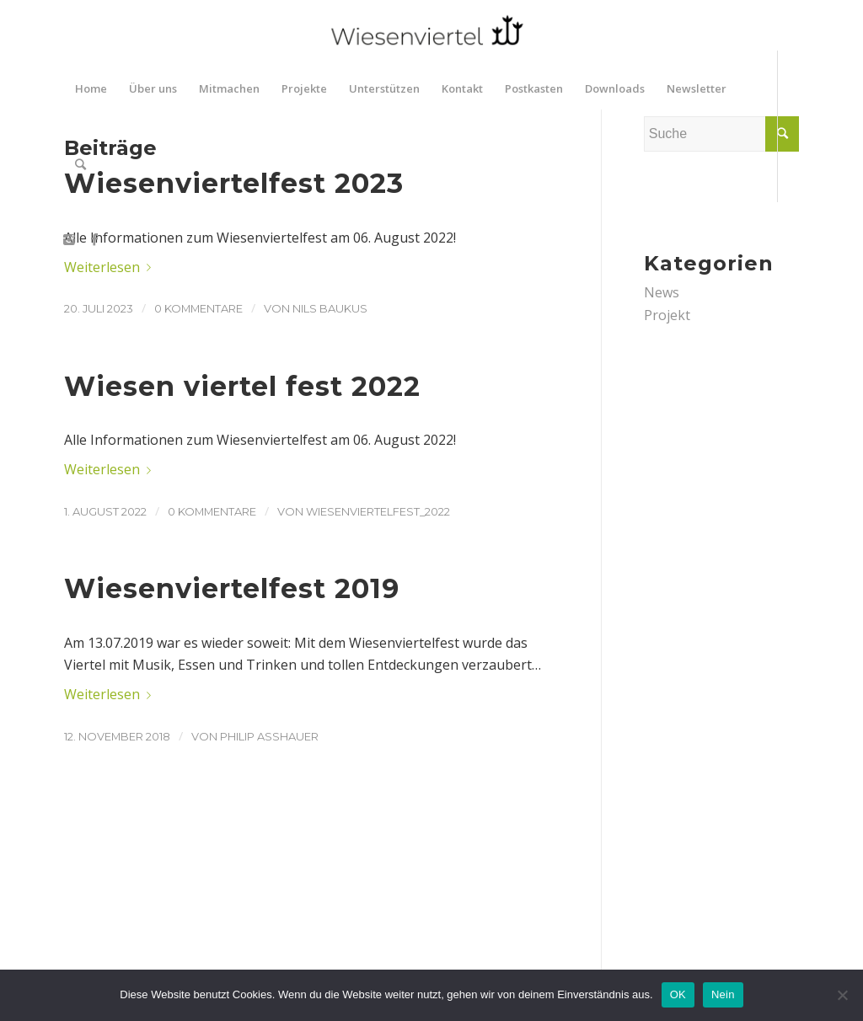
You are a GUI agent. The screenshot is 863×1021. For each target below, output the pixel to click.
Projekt (667, 315)
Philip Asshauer (269, 736)
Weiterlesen (111, 267)
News (661, 292)
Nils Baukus (329, 308)
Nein (723, 994)
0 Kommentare (198, 308)
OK (678, 994)
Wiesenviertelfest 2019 (231, 588)
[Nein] (842, 994)
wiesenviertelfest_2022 (378, 511)
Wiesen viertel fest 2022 (242, 386)
